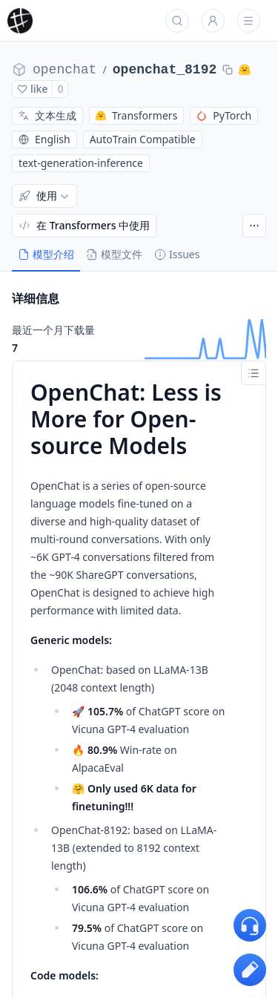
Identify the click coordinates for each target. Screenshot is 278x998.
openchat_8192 (164, 69)
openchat (64, 69)
